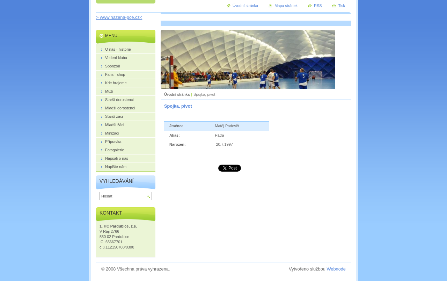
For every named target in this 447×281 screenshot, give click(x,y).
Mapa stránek (286, 5)
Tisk (341, 5)
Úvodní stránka (177, 94)
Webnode (336, 269)
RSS (318, 5)
